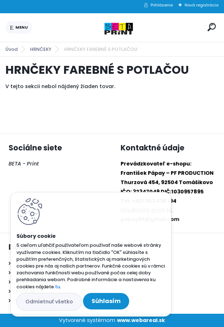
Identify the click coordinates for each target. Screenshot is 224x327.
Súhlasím (106, 301)
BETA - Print (24, 163)
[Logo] (118, 27)
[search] (212, 27)
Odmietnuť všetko (49, 301)
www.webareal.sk (141, 320)
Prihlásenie (162, 5)
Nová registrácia (202, 5)
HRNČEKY (41, 49)
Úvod (11, 49)
